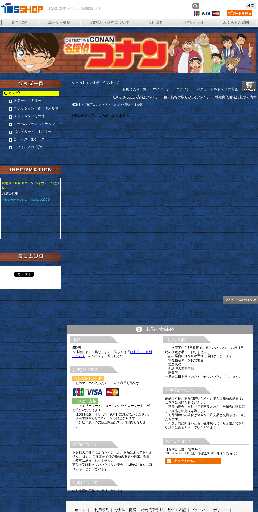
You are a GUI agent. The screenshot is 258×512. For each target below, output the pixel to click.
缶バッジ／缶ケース (29, 139)
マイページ (161, 89)
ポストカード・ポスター (33, 131)
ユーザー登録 (59, 22)
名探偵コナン (92, 104)
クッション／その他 (29, 116)
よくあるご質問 (236, 22)
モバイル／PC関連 (28, 147)
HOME (76, 104)
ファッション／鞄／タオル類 (36, 108)
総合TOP (19, 22)
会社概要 (155, 22)
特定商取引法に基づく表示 (236, 97)
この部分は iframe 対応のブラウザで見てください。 (160, 415)
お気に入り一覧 (134, 89)
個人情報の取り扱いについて (186, 97)
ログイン (183, 89)
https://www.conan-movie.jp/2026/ (26, 200)
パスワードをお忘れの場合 (217, 89)
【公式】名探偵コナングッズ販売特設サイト (21, 8)
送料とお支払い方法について (135, 97)
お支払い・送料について (109, 22)
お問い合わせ (194, 22)
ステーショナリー (27, 101)
